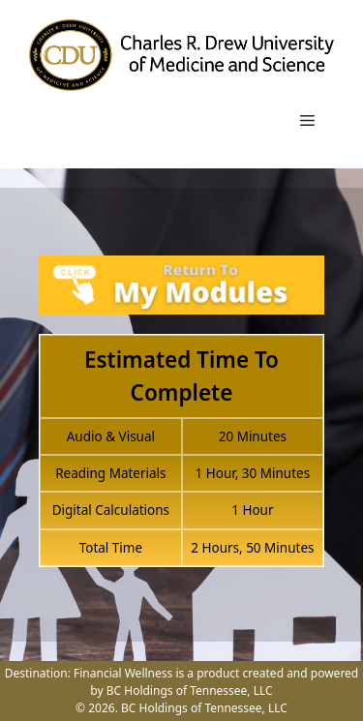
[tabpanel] (181, 422)
